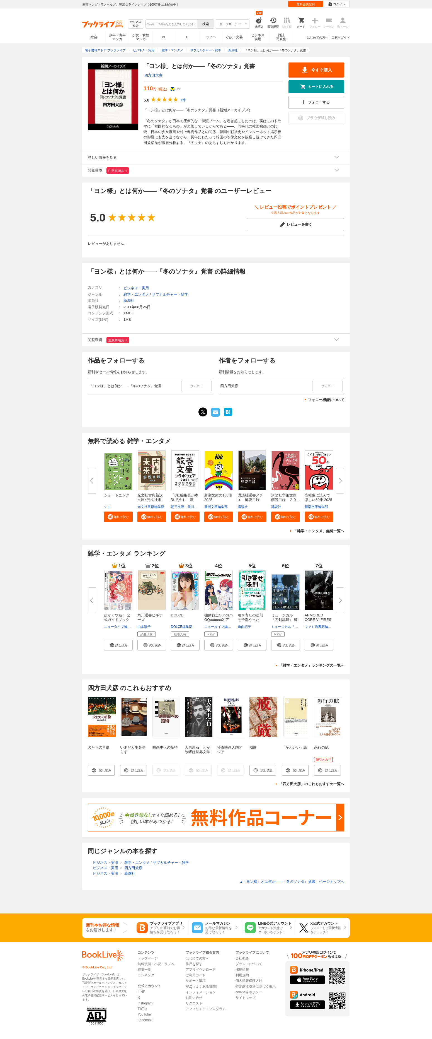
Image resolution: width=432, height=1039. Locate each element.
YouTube (144, 1014)
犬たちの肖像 (99, 747)
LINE (141, 992)
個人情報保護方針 (249, 981)
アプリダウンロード (201, 969)
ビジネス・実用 (136, 288)
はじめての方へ (317, 37)
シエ (107, 507)
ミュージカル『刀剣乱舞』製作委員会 (299, 627)
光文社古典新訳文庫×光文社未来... (150, 499)
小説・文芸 (234, 37)
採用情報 (242, 969)
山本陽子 (144, 627)
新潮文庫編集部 (216, 507)
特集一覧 (144, 969)
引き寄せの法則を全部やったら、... (250, 619)
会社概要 (242, 958)
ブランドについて (249, 964)
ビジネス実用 (257, 37)
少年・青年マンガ (117, 37)
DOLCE (177, 615)
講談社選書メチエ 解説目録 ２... (250, 499)
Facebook (145, 1020)
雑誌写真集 (281, 37)
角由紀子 (244, 627)
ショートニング (116, 495)
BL (164, 37)
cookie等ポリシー (249, 992)
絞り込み (135, 24)
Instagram (145, 1003)
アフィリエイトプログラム (206, 1009)
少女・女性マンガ (140, 37)
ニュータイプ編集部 (119, 627)
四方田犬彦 (153, 75)
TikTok (142, 1009)
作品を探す (194, 964)
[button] (118, 517)
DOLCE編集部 (181, 627)
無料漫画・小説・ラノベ (156, 964)
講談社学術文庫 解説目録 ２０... (285, 497)
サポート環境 (196, 981)
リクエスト (194, 1003)
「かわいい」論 (294, 747)
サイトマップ (246, 998)
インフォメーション (201, 992)
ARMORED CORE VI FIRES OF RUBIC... (318, 619)
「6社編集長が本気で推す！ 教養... (184, 499)
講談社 (243, 507)
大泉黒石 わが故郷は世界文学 (197, 749)
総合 (94, 37)
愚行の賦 (321, 747)
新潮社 (128, 300)
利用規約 (242, 975)
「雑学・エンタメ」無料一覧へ (318, 531)
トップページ (148, 958)
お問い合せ (194, 998)
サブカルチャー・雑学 (170, 294)
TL (187, 37)
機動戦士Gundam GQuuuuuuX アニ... (218, 619)
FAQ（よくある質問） (202, 987)
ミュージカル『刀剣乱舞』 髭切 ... (284, 619)
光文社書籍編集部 (150, 507)
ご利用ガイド (340, 37)
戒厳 (253, 747)
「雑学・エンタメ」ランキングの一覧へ (311, 665)
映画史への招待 (165, 747)
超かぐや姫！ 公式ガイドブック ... (117, 619)
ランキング (146, 975)
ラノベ (211, 37)
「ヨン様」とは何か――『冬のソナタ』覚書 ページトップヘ (292, 881)
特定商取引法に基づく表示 (256, 987)
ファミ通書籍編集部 (320, 627)
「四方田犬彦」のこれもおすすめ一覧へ (311, 784)
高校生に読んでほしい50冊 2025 (318, 497)
